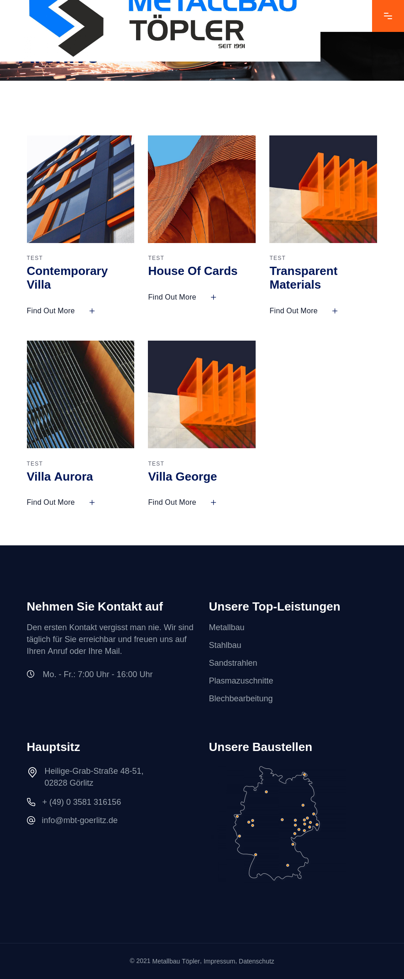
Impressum (219, 962)
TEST (35, 258)
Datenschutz (256, 962)
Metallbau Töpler (176, 962)
